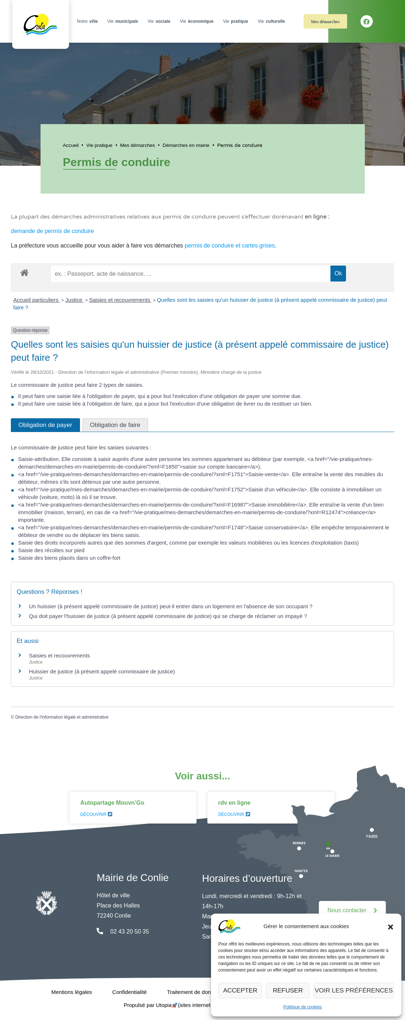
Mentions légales (71, 992)
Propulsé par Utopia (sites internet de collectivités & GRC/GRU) (203, 1005)
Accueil (71, 145)
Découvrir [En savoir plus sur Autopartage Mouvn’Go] (96, 814)
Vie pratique (99, 145)
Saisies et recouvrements (120, 300)
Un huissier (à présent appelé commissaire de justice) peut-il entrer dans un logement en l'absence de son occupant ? (170, 606)
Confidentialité (129, 992)
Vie (123, 21)
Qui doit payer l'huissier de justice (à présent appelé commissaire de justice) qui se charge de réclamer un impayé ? (168, 616)
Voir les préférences (356, 990)
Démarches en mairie (186, 145)
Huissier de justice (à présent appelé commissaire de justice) (102, 671)
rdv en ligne (234, 803)
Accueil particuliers (36, 300)
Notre (88, 21)
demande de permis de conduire (52, 231)
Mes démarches (325, 21)
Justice (75, 300)
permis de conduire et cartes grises (230, 245)
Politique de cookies (302, 1007)
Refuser (292, 990)
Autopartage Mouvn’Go (112, 803)
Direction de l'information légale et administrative (62, 717)
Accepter (242, 990)
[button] (390, 926)
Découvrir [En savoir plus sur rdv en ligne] (234, 814)
